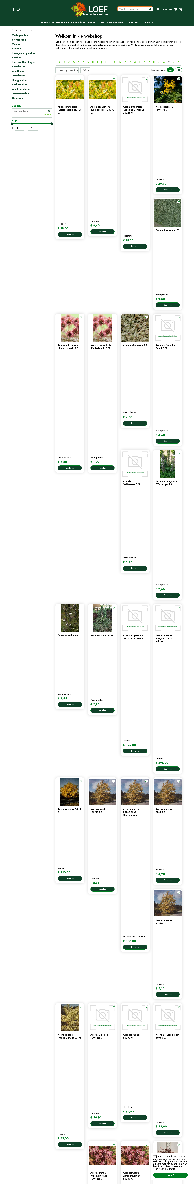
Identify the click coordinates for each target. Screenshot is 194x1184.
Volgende (140, 966)
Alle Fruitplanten (21, 89)
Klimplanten (18, 66)
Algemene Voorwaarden (117, 1180)
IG (18, 9)
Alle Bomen (18, 71)
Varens (16, 44)
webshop (60, 1144)
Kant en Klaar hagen (23, 62)
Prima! (170, 1175)
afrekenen (104, 1153)
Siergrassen (19, 40)
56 (134, 966)
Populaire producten (118, 974)
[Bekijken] (180, 9)
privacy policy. (149, 1152)
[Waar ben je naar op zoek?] (135, 9)
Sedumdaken (19, 84)
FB (13, 9)
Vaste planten (20, 35)
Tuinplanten (18, 75)
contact (59, 1149)
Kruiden (16, 48)
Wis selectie (47, 115)
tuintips (59, 1157)
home (58, 1140)
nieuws (59, 1153)
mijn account (105, 1140)
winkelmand (104, 1149)
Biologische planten (23, 53)
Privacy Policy (98, 1180)
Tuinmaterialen (20, 93)
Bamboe (16, 57)
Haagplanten (19, 80)
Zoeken (16, 106)
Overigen (17, 98)
